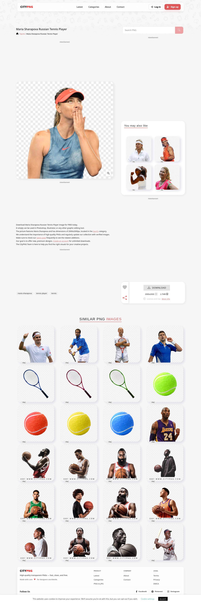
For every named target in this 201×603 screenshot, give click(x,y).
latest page (41, 238)
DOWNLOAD (156, 288)
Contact (120, 6)
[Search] (179, 30)
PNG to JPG (98, 584)
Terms (156, 576)
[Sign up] (173, 7)
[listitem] (141, 591)
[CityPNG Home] (26, 7)
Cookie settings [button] (147, 599)
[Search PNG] (149, 30)
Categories (93, 6)
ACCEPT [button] (163, 599)
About (108, 6)
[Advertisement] (64, 61)
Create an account (61, 241)
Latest (80, 6)
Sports (95, 231)
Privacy (156, 580)
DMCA (156, 584)
